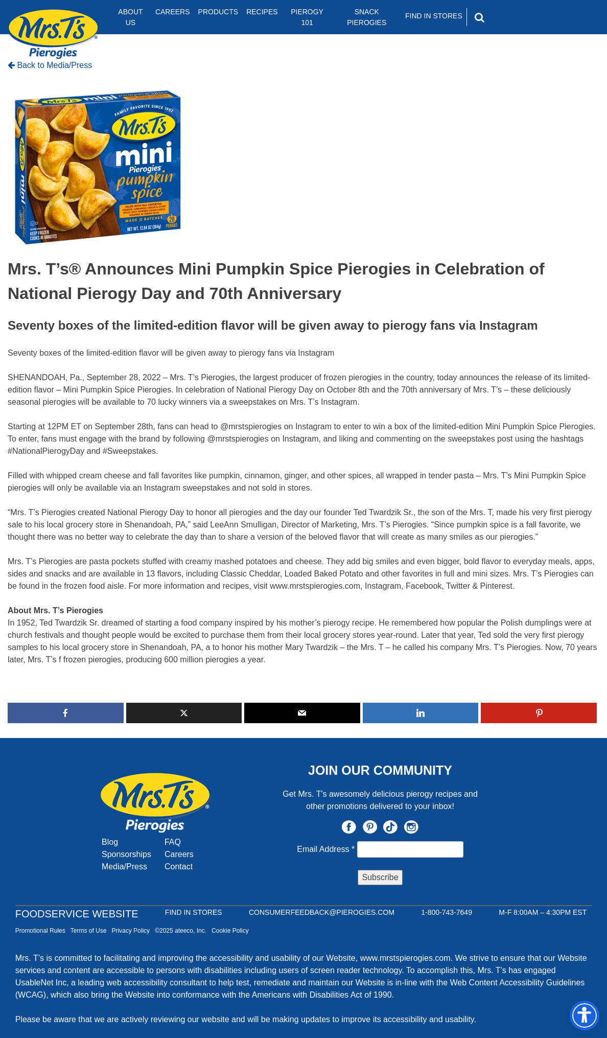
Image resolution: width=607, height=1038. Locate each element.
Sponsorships (126, 854)
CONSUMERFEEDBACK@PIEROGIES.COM (321, 912)
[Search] (523, 17)
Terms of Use (89, 930)
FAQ (173, 842)
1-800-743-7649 (446, 912)
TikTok (390, 827)
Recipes (261, 12)
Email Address (327, 849)
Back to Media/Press (50, 65)
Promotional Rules (40, 930)
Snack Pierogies (366, 17)
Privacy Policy (130, 930)
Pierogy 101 (307, 17)
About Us (130, 17)
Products (218, 12)
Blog (110, 842)
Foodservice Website (76, 913)
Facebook (349, 827)
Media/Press (124, 866)
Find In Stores (433, 16)
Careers (172, 12)
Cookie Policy (230, 930)
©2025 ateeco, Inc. (180, 930)
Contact (179, 866)
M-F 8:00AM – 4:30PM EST (543, 912)
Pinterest (370, 827)
